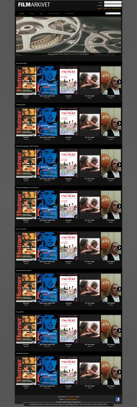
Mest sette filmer (21, 63)
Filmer (32, 13)
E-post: (101, 2)
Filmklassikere (21, 105)
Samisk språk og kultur (23, 270)
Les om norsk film (53, 13)
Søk (41, 13)
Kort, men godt (21, 229)
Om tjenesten (69, 13)
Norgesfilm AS (72, 397)
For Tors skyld (90, 96)
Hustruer (26, 96)
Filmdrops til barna (22, 353)
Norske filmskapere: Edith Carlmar (27, 146)
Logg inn (99, 8)
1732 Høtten (111, 96)
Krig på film (20, 312)
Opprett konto (107, 8)
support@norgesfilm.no (71, 399)
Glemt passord (116, 8)
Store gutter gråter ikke (47, 96)
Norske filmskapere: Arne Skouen (27, 187)
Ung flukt (68, 96)
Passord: (100, 5)
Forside (21, 13)
